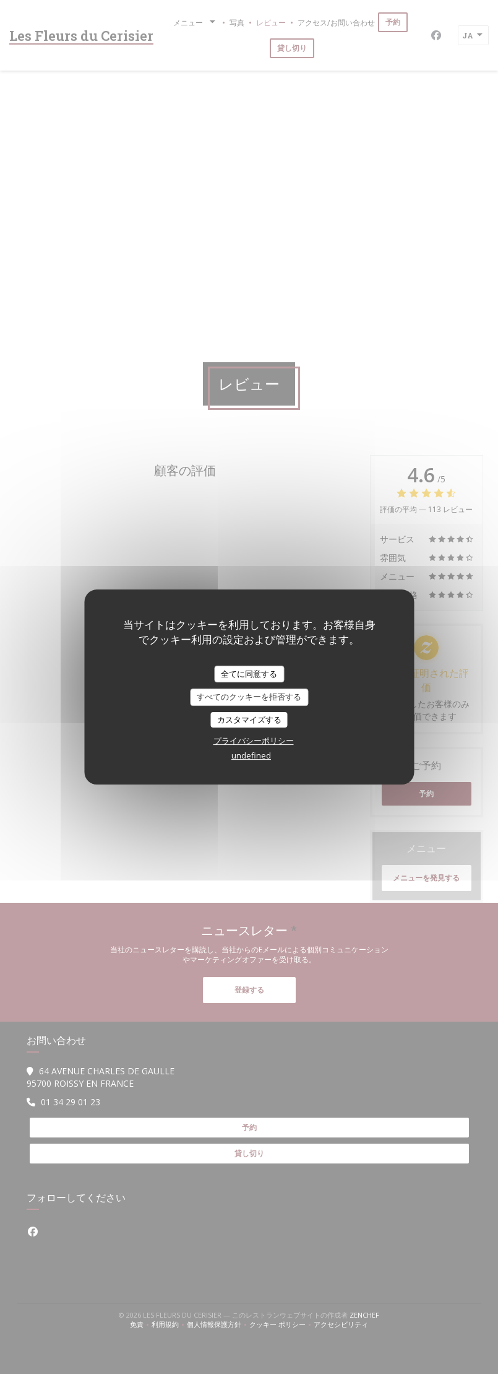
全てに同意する (249, 673)
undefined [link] (251, 755)
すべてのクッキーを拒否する (249, 696)
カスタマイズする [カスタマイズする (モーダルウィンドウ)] (249, 719)
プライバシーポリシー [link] (253, 740)
